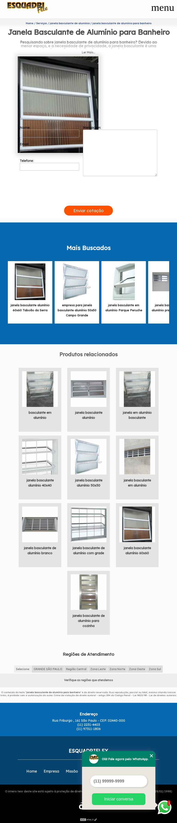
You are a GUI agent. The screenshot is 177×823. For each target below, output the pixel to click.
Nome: (50, 131)
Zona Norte (117, 668)
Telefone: (50, 164)
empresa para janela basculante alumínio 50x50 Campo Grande (77, 309)
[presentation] (88, 199)
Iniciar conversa (118, 799)
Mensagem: (120, 150)
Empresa (51, 770)
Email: (50, 147)
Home (31, 770)
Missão (72, 770)
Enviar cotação (88, 209)
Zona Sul (155, 668)
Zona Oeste (137, 668)
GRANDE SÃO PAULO (48, 668)
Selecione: (23, 668)
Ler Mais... (88, 51)
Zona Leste (98, 668)
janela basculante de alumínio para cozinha (88, 620)
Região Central (76, 668)
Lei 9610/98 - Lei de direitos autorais (154, 694)
